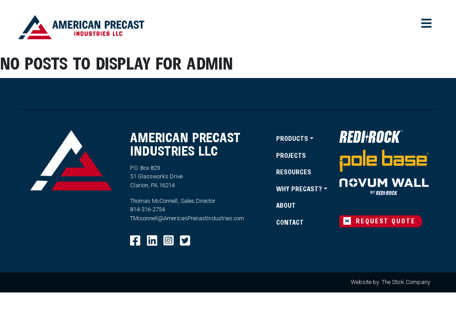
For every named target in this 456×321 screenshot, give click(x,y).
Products (292, 138)
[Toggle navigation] (427, 23)
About (286, 205)
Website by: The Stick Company (390, 282)
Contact (290, 222)
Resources (293, 172)
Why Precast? (299, 188)
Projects (291, 155)
